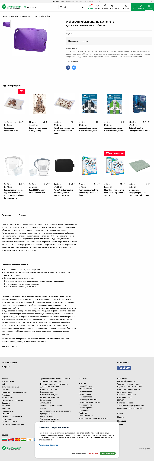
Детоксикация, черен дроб (50, 381)
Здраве (5, 379)
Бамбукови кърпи (124, 397)
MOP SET (120, 400)
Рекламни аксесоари (125, 403)
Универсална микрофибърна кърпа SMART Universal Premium (139, 192)
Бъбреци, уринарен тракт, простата (54, 384)
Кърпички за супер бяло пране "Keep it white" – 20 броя (88, 192)
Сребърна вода (46, 414)
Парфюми (83, 413)
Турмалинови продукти (49, 419)
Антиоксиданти (8, 398)
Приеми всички (107, 453)
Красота (82, 383)
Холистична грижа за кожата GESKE (93, 418)
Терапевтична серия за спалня (129, 384)
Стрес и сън (6, 414)
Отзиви (22, 215)
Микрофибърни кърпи (126, 381)
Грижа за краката (86, 408)
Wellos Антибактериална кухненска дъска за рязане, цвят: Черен (63, 192)
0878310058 (31, 7)
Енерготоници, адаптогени (12, 400)
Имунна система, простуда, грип (14, 392)
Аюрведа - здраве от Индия (51, 405)
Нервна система (8, 411)
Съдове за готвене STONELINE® (129, 387)
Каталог (120, 413)
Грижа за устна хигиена (88, 399)
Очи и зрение (7, 419)
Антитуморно (45, 403)
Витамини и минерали (10, 387)
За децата (6, 403)
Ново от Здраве (8, 381)
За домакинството (124, 392)
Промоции (121, 421)
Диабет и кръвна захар (49, 387)
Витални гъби (45, 400)
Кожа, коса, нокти (47, 392)
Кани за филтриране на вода (128, 389)
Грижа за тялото (85, 397)
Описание (7, 215)
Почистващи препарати (126, 395)
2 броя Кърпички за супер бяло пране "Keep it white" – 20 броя (114, 192)
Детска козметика (86, 416)
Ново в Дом (122, 379)
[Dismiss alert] (151, 1)
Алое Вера (6, 395)
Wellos (74, 48)
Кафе (4, 384)
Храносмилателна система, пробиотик (55, 379)
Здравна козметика (86, 389)
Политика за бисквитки (48, 445)
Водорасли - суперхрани (49, 397)
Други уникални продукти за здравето (55, 411)
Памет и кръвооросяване (12, 416)
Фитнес (43, 408)
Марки (120, 425)
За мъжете (6, 408)
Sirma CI (149, 448)
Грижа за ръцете (85, 405)
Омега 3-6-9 (6, 389)
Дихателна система (9, 422)
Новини (120, 417)
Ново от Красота (85, 386)
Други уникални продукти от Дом (130, 405)
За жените (6, 406)
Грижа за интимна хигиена (89, 402)
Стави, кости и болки (48, 389)
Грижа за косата (85, 391)
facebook (124, 367)
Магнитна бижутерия (48, 422)
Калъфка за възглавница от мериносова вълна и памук (64, 130)
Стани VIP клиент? (60, 1)
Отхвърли (93, 453)
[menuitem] (149, 7)
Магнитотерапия (47, 416)
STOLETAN (83, 379)
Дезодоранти (84, 410)
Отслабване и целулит (49, 395)
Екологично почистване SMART (129, 408)
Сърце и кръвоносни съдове (13, 424)
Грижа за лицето (85, 394)
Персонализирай (78, 453)
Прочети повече (73, 61)
